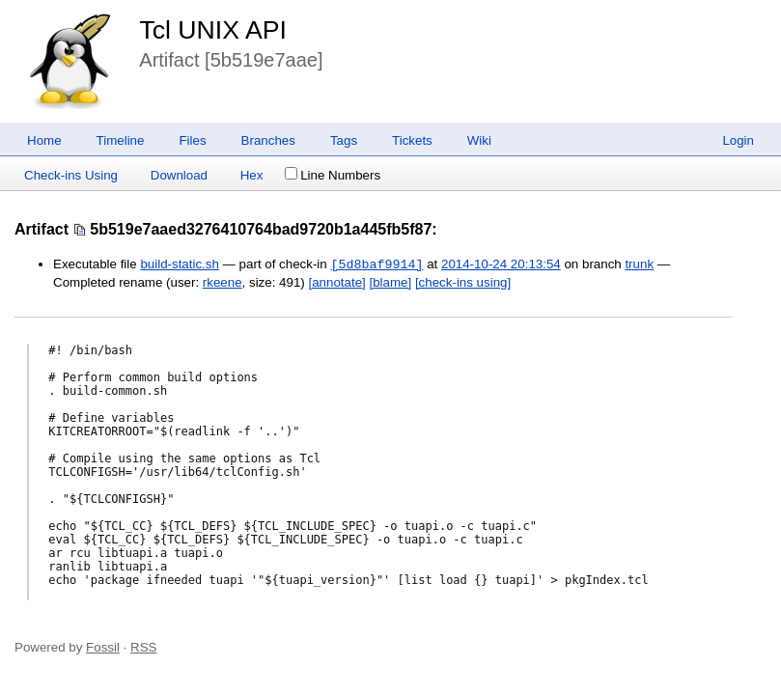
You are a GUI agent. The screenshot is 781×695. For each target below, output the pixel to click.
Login (738, 140)
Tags (343, 140)
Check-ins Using (71, 175)
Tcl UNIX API (213, 29)
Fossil (103, 647)
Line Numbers (332, 175)
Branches (268, 140)
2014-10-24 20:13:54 (501, 265)
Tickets (412, 140)
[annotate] (337, 282)
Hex (252, 175)
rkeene (222, 282)
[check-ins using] (463, 282)
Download (179, 175)
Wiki (479, 140)
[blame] (391, 282)
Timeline (121, 140)
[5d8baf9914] (376, 264)
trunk (639, 265)
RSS (143, 647)
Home (44, 140)
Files (192, 140)
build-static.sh (179, 265)
